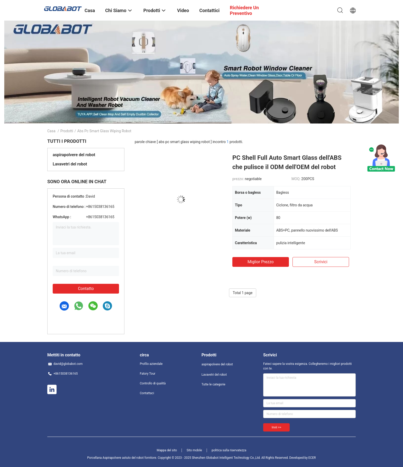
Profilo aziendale (151, 364)
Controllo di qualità (153, 383)
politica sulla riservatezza (229, 450)
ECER (312, 458)
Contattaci (147, 393)
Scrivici (320, 261)
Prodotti (66, 131)
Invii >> (276, 427)
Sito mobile (194, 450)
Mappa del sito (167, 450)
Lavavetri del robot (70, 164)
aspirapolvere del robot (74, 154)
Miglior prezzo (261, 261)
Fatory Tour (147, 373)
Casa (51, 131)
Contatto (86, 288)
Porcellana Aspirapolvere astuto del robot (115, 458)
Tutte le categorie (213, 384)
